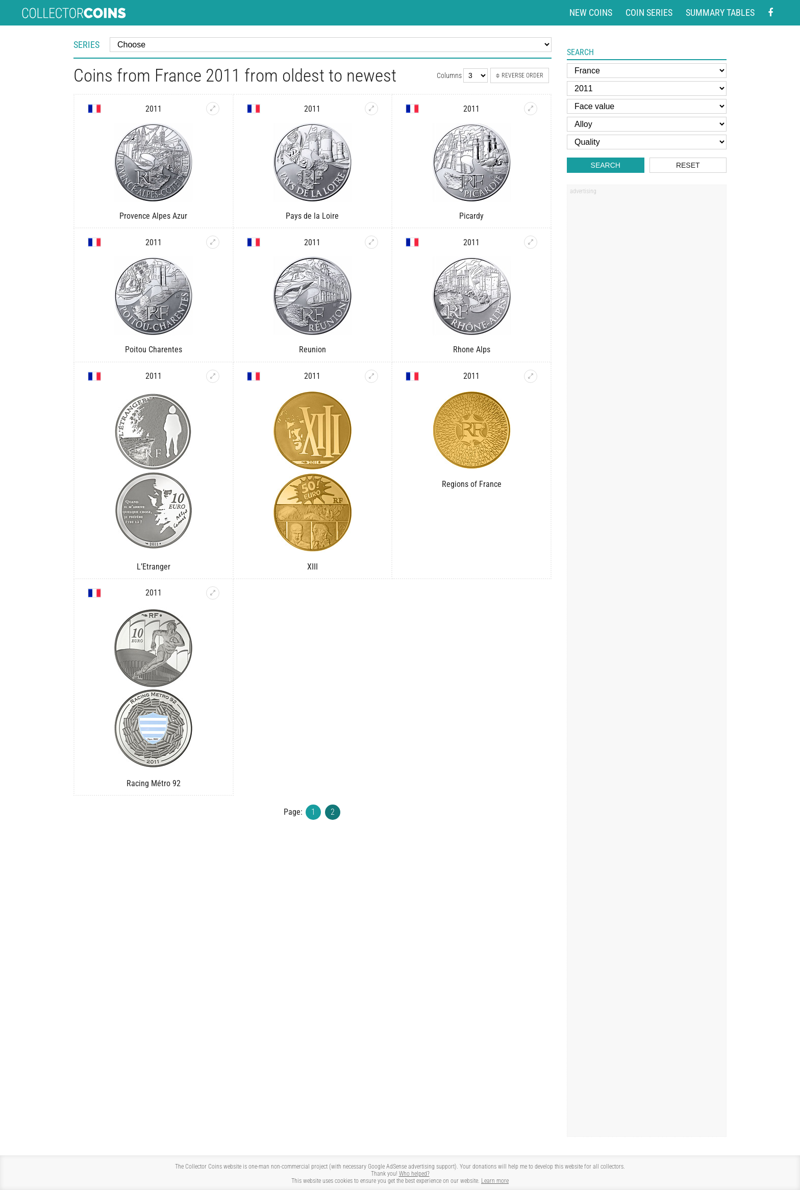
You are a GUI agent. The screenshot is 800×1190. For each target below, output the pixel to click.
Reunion (312, 349)
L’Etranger (153, 567)
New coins (590, 12)
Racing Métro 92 (154, 783)
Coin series (649, 12)
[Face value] (647, 106)
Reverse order (519, 75)
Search (605, 165)
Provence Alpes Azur (153, 216)
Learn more (495, 1180)
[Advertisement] (646, 353)
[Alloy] (647, 124)
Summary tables (720, 12)
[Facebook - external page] (770, 13)
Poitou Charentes (153, 349)
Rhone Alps (471, 349)
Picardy (471, 216)
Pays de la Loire (312, 216)
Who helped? (414, 1173)
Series (86, 44)
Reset (688, 165)
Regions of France (472, 484)
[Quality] (647, 142)
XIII (312, 567)
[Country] (647, 70)
